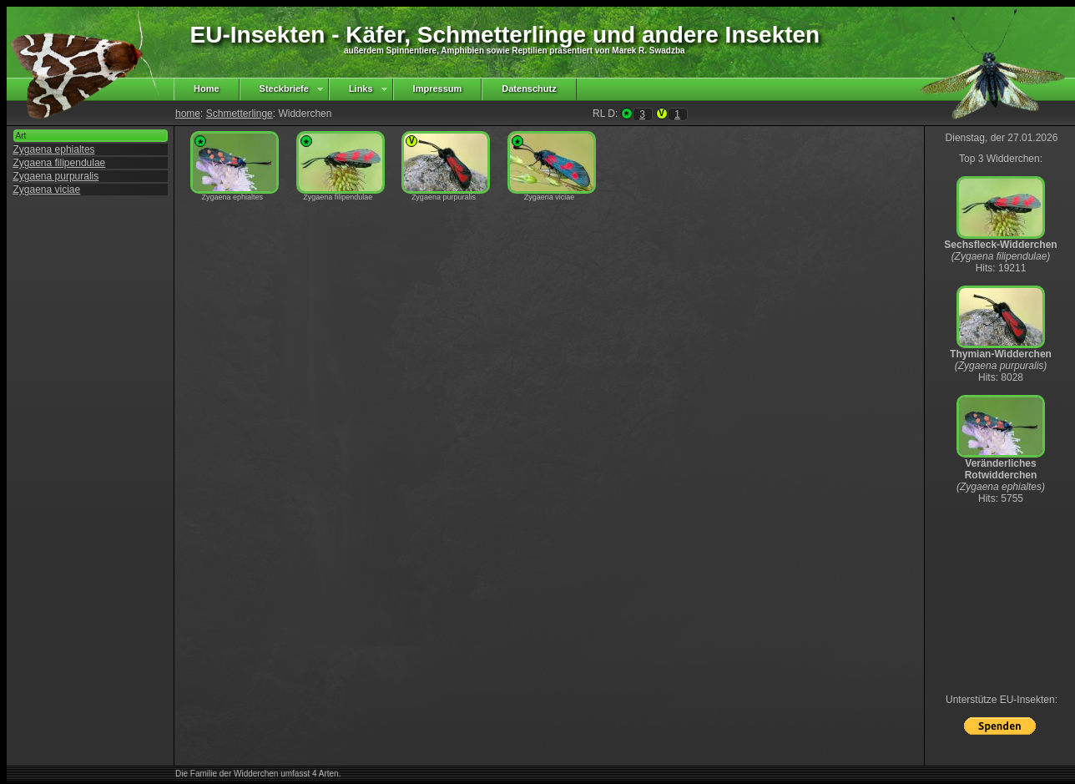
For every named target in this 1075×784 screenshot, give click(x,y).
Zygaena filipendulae (59, 163)
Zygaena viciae (47, 189)
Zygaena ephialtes (54, 149)
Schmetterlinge (239, 113)
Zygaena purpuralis (56, 176)
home (187, 113)
